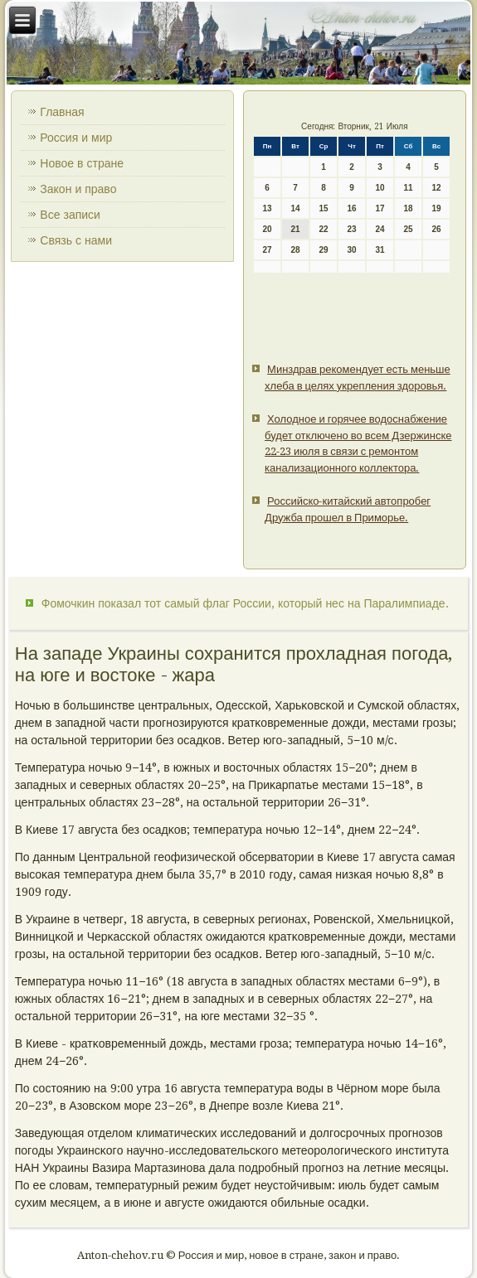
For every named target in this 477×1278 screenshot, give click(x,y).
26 (436, 229)
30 (352, 249)
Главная (62, 112)
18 (408, 208)
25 (408, 229)
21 (295, 229)
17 (380, 208)
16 (352, 208)
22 (324, 229)
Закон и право (78, 189)
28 (295, 249)
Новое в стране (82, 163)
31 (380, 249)
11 (408, 187)
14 (295, 208)
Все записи (70, 214)
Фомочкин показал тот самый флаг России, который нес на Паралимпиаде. (245, 603)
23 (352, 229)
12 (436, 187)
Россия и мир (76, 137)
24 (380, 229)
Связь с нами (76, 240)
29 (324, 249)
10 (380, 187)
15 (324, 208)
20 (267, 229)
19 (436, 208)
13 (267, 208)
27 (267, 249)
